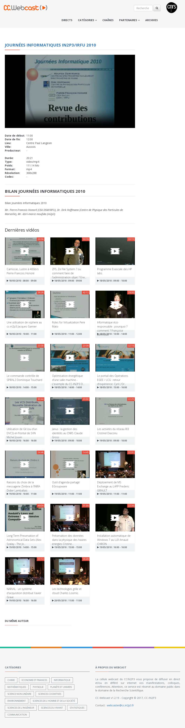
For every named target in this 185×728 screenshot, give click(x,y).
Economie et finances (34, 679)
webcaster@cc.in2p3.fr (120, 705)
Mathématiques (16, 686)
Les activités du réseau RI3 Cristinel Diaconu (113, 431)
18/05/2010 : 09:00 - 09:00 (67, 280)
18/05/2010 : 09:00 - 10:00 (112, 280)
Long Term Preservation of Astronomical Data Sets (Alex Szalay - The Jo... (24, 537)
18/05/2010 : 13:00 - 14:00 (112, 334)
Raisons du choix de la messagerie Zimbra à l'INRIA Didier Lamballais (23, 484)
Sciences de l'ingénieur (20, 707)
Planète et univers (61, 686)
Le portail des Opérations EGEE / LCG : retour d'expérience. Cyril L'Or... (112, 377)
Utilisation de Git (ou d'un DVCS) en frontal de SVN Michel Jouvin (22, 431)
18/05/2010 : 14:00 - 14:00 (67, 387)
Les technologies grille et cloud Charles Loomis (66, 590)
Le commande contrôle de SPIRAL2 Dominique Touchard (24, 377)
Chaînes (108, 20)
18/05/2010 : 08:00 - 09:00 (22, 280)
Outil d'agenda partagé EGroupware (66, 484)
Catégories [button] (87, 20)
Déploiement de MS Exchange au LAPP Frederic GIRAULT (113, 484)
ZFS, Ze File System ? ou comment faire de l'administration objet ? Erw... (69, 271)
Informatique (62, 679)
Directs (67, 20)
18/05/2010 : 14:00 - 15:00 (22, 387)
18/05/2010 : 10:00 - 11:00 (22, 334)
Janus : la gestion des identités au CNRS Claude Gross (67, 431)
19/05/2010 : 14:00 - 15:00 (22, 547)
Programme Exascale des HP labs (114, 271)
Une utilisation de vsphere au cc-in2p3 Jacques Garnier (24, 324)
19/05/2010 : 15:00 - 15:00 (67, 547)
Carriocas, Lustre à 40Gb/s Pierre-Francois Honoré (23, 271)
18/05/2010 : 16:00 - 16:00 (22, 440)
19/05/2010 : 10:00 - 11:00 (22, 493)
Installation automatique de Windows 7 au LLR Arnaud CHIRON (114, 537)
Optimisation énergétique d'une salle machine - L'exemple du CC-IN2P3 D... (68, 377)
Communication (17, 714)
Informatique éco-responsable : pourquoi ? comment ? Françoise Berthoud (112, 324)
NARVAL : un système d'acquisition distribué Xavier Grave (24, 590)
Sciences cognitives (49, 693)
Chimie (11, 679)
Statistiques (77, 707)
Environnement (16, 700)
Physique (38, 686)
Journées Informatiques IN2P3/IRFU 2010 (50, 45)
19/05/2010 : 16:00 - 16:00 (112, 547)
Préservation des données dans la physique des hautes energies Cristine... (69, 537)
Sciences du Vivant (52, 707)
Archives (151, 20)
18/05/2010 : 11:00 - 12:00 (67, 334)
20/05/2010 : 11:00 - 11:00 (67, 600)
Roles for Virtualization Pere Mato (68, 324)
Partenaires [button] (129, 20)
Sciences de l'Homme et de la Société (54, 700)
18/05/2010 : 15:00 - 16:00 (112, 387)
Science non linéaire (19, 693)
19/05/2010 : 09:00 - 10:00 (67, 440)
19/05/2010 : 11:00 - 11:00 (67, 493)
